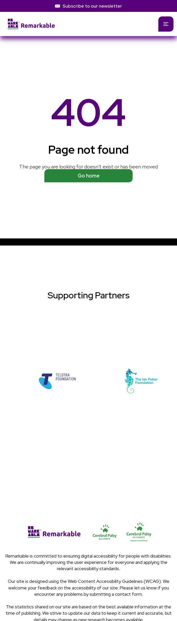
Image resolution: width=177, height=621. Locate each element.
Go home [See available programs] (89, 175)
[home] (76, 23)
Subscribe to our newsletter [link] (92, 6)
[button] (165, 24)
